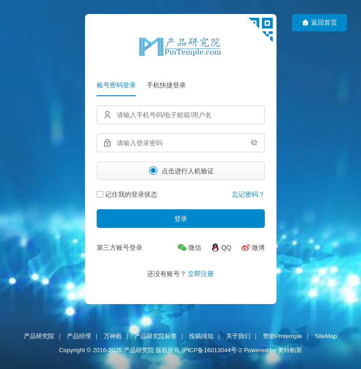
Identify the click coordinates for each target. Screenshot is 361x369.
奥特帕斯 (290, 350)
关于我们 (238, 336)
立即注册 (201, 273)
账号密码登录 (116, 85)
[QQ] (221, 247)
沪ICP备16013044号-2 (212, 350)
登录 (180, 218)
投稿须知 (201, 336)
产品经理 (79, 336)
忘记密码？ (248, 194)
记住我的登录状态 (127, 194)
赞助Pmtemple (283, 336)
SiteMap (326, 336)
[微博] (253, 247)
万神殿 (113, 336)
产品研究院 (39, 336)
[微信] (189, 247)
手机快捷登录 (166, 85)
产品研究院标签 (155, 336)
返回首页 (319, 23)
